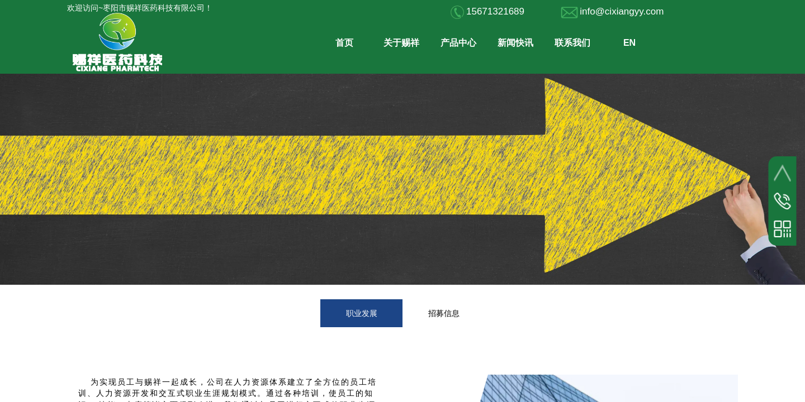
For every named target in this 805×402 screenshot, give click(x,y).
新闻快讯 (515, 42)
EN (629, 42)
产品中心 (458, 42)
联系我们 (572, 42)
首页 (344, 42)
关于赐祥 (401, 42)
